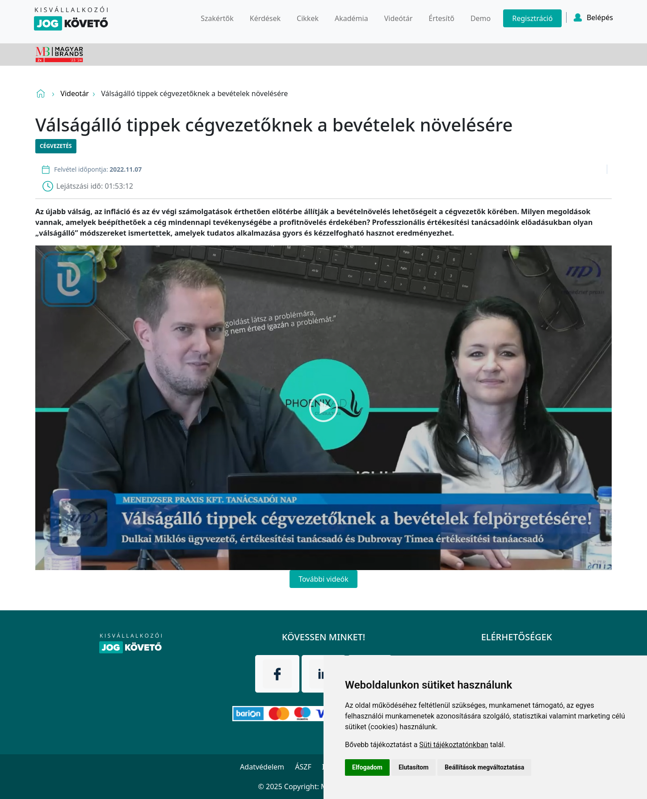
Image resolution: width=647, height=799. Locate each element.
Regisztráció (532, 18)
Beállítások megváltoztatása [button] (484, 767)
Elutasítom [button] (414, 767)
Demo (481, 18)
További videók (323, 579)
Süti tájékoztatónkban (453, 744)
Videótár (398, 18)
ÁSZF (303, 767)
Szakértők (217, 18)
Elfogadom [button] (367, 767)
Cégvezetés (56, 146)
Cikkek (308, 18)
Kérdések (265, 18)
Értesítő (441, 18)
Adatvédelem (262, 767)
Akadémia (351, 18)
